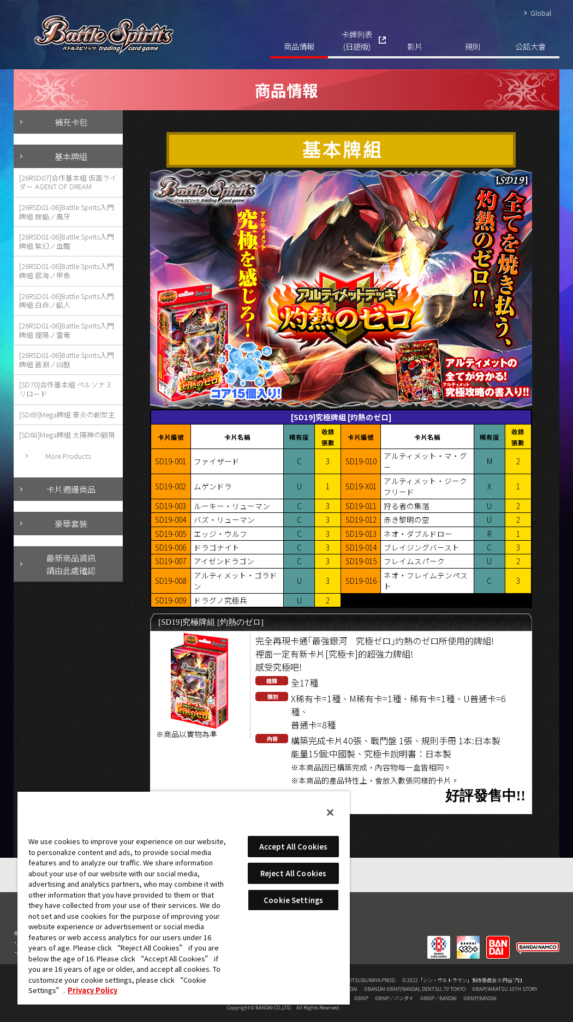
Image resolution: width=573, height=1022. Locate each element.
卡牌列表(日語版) (357, 40)
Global (540, 13)
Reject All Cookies (293, 873)
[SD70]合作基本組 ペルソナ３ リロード (65, 389)
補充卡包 (71, 122)
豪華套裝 (71, 523)
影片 (414, 46)
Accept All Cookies (293, 846)
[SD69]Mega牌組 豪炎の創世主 (67, 414)
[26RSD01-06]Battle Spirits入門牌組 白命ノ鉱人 (66, 300)
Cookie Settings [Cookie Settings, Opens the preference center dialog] (293, 900)
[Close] (330, 812)
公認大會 (530, 46)
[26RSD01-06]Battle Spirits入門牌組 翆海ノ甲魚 (66, 270)
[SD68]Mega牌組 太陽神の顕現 (67, 434)
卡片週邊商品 (71, 489)
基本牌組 (71, 156)
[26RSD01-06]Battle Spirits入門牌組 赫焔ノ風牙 (66, 212)
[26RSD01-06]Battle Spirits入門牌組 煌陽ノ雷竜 (66, 330)
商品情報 (299, 46)
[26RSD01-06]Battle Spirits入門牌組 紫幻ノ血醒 (66, 241)
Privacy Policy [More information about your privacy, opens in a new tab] (92, 990)
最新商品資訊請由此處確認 (71, 564)
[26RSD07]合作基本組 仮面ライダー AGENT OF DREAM (68, 182)
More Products (68, 456)
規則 (472, 46)
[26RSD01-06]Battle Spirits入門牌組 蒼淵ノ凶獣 (66, 359)
